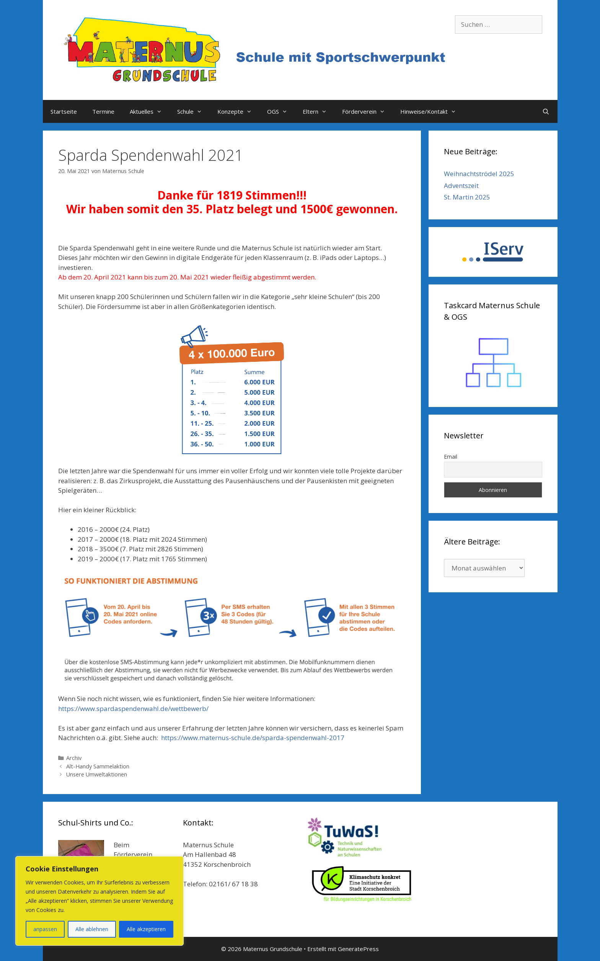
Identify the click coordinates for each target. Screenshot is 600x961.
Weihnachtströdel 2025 (479, 173)
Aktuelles (150, 111)
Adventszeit (461, 185)
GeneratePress (358, 949)
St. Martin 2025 (467, 197)
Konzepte (238, 111)
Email (450, 456)
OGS (281, 111)
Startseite (64, 111)
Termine (103, 111)
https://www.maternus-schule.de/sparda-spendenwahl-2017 (252, 737)
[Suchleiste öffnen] (546, 111)
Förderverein (367, 111)
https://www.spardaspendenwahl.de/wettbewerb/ (133, 708)
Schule (193, 111)
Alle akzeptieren (146, 929)
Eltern (318, 111)
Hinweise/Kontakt (432, 111)
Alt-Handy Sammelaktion (97, 766)
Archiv (74, 758)
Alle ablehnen (91, 929)
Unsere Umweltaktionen (96, 774)
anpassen (45, 929)
